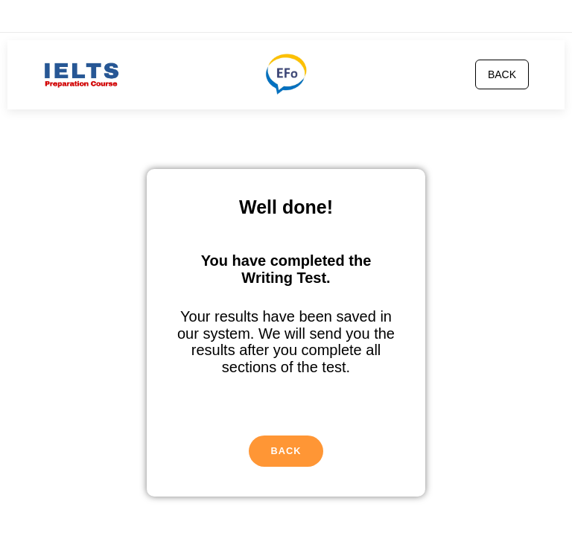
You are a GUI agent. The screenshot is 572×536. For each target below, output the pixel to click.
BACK (502, 74)
